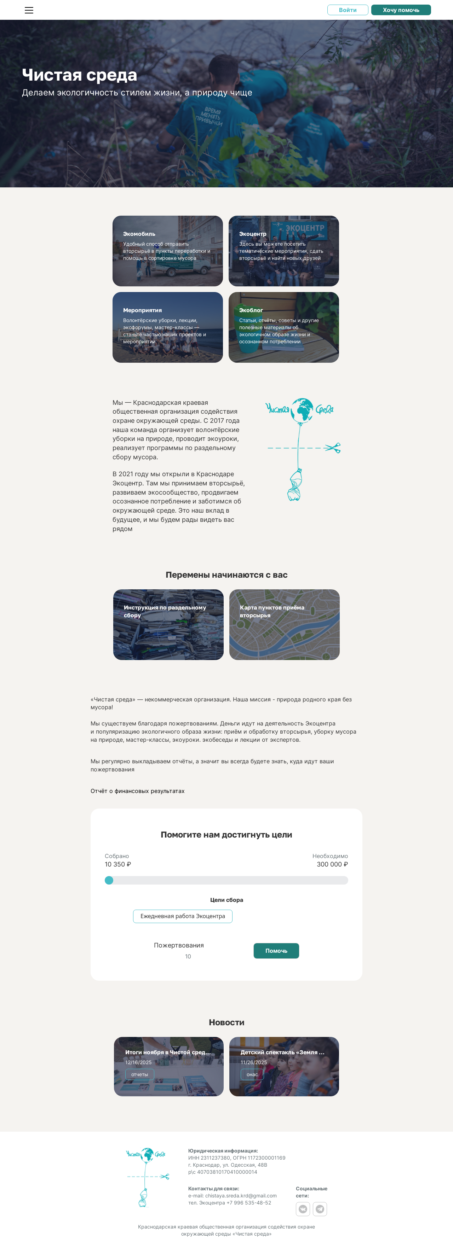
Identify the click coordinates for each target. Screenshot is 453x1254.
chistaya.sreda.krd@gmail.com (241, 1195)
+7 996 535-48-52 (248, 1203)
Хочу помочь (401, 9)
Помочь (276, 950)
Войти (348, 9)
